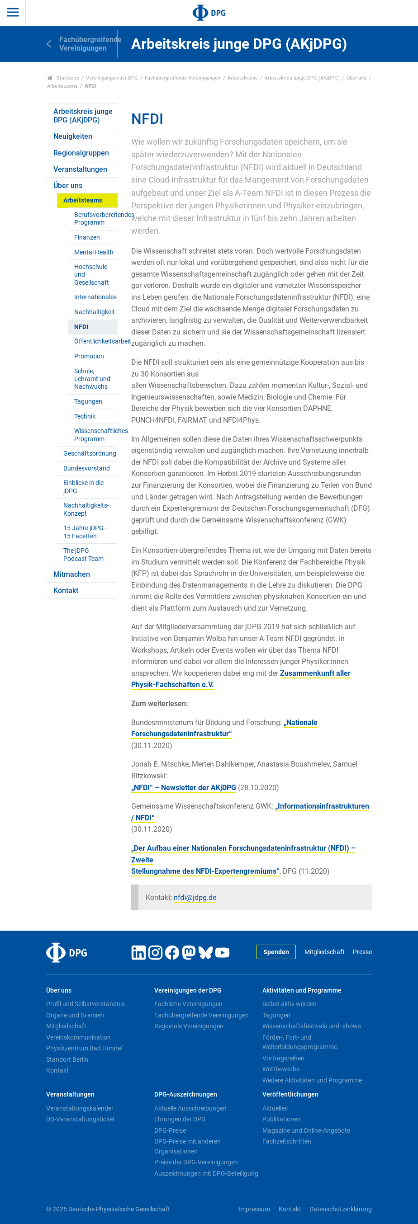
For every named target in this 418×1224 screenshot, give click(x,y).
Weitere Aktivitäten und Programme (312, 1080)
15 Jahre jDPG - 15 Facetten (85, 532)
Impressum (254, 1209)
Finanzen (87, 237)
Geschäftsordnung (89, 453)
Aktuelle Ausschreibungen (190, 1108)
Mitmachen (71, 574)
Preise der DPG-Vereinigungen (196, 1162)
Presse (362, 952)
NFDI (81, 327)
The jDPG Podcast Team (83, 554)
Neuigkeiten (72, 136)
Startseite (63, 78)
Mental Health (94, 252)
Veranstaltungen (80, 169)
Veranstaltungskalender (80, 1108)
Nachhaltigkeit (94, 312)
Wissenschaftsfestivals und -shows (311, 1026)
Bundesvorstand (86, 468)
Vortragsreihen (283, 1058)
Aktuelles (275, 1108)
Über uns (356, 78)
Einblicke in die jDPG (83, 486)
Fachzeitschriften (286, 1141)
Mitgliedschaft (324, 952)
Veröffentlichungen (290, 1094)
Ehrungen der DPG (180, 1119)
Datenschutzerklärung (340, 1209)
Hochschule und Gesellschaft (91, 275)
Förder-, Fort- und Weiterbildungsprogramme (299, 1042)
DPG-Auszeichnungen (185, 1094)
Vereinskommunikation (78, 1037)
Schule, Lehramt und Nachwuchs (92, 379)
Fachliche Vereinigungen (188, 1003)
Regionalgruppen (81, 153)
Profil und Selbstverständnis (85, 1003)
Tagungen (88, 401)
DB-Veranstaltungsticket (80, 1119)
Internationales (95, 297)
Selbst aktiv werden (289, 1003)
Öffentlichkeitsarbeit (95, 341)
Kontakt (65, 590)
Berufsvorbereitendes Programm (95, 218)
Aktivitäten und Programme (302, 990)
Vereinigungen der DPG (112, 78)
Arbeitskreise (243, 78)
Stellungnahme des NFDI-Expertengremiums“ (205, 871)
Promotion (89, 356)
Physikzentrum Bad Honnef (84, 1048)
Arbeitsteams (62, 86)
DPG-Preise (170, 1130)
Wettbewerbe (280, 1069)
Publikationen (281, 1119)
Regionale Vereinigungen (188, 1026)
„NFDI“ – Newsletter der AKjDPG (183, 787)
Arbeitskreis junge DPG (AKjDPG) (302, 78)
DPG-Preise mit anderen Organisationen (187, 1146)
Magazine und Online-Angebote (306, 1130)
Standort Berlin (67, 1059)
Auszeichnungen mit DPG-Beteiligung (206, 1173)
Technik (84, 416)
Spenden (276, 952)
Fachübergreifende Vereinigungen (182, 78)
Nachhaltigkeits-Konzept (86, 509)
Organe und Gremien (75, 1015)
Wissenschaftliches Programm (95, 435)
